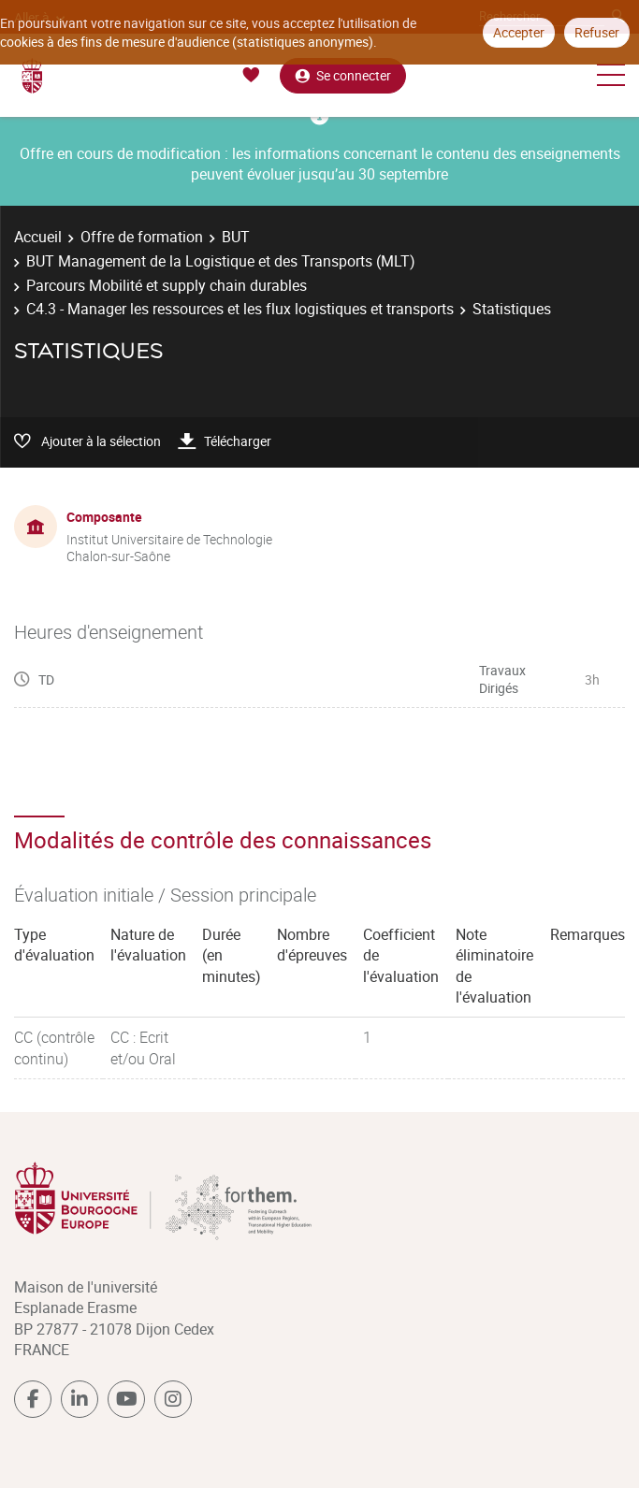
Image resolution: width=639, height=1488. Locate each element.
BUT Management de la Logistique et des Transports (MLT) (220, 261)
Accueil (38, 236)
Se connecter (343, 75)
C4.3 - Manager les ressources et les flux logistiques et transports (240, 308)
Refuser (596, 32)
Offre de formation (141, 236)
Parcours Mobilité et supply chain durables (166, 285)
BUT (236, 236)
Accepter (519, 32)
